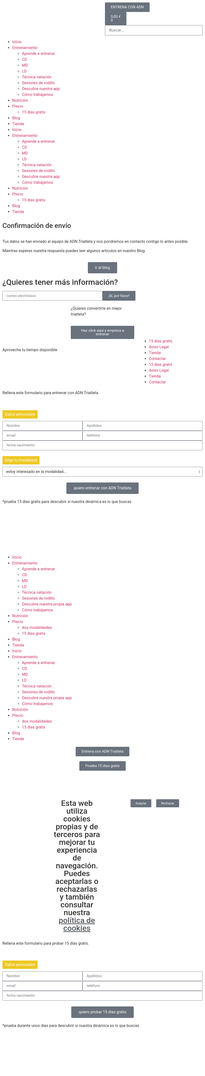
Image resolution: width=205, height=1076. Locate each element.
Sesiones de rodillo (38, 83)
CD (24, 59)
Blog (16, 118)
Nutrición (20, 100)
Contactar (157, 358)
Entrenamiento (25, 47)
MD (25, 65)
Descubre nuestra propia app (47, 604)
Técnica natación (36, 77)
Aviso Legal (159, 347)
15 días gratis (33, 112)
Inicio (16, 42)
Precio (17, 106)
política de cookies (77, 924)
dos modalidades (37, 627)
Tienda (18, 124)
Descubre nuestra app (41, 88)
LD (24, 71)
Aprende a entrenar (38, 53)
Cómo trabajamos (37, 94)
